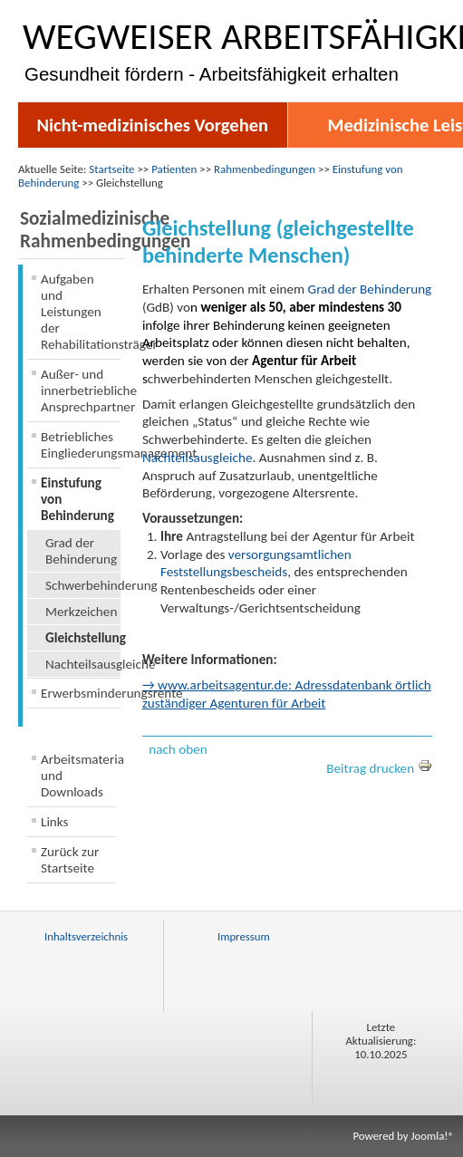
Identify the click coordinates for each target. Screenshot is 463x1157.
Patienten (174, 169)
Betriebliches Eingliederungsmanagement (81, 445)
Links (55, 822)
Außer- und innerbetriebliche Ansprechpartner (81, 390)
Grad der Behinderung (81, 551)
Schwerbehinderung (83, 585)
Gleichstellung (83, 638)
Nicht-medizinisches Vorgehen (152, 125)
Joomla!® (432, 1136)
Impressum (243, 936)
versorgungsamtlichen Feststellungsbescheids (256, 563)
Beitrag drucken (378, 768)
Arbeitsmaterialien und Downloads (78, 775)
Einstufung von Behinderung (77, 499)
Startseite (111, 169)
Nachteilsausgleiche (83, 664)
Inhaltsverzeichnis (86, 936)
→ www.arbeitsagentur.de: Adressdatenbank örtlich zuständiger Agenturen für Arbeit (286, 694)
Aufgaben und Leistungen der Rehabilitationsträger (81, 311)
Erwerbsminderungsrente (81, 693)
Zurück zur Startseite (70, 860)
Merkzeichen (81, 611)
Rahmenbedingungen (264, 169)
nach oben (178, 749)
